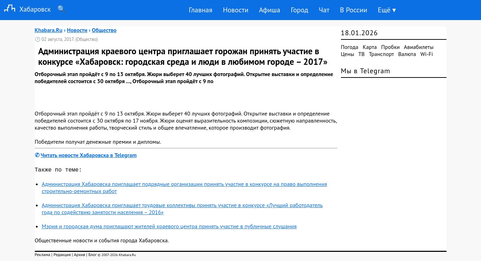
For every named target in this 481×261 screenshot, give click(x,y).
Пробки (390, 46)
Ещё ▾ (387, 9)
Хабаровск (25, 9)
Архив (79, 256)
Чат (324, 9)
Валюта (407, 53)
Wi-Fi (426, 53)
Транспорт (381, 53)
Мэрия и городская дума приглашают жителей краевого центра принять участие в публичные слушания (169, 227)
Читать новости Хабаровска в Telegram (89, 155)
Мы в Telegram (366, 70)
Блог (92, 256)
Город (300, 9)
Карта (370, 46)
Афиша (269, 9)
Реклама (42, 256)
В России (353, 9)
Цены (347, 53)
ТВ (361, 53)
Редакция (62, 256)
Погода (350, 46)
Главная (200, 9)
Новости (235, 9)
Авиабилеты (418, 46)
